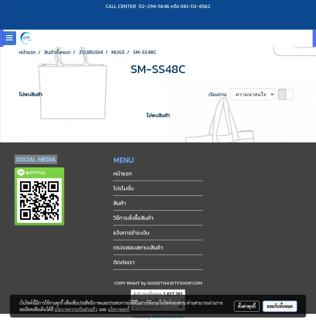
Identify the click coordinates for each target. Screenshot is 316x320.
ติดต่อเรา (124, 262)
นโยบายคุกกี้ (119, 309)
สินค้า (119, 203)
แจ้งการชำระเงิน (131, 232)
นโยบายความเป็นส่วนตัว (75, 309)
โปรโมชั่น (123, 188)
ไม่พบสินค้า (30, 94)
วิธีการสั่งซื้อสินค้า (133, 218)
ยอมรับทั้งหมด (280, 306)
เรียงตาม (220, 94)
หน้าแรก (122, 173)
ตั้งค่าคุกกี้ (247, 306)
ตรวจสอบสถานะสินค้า (138, 247)
